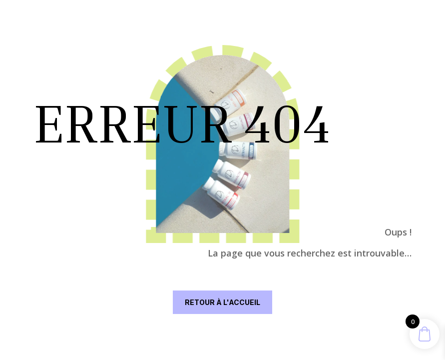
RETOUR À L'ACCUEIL (222, 302)
